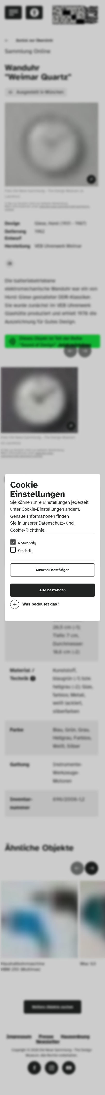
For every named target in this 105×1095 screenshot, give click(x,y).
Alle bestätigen (52, 590)
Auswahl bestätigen (52, 570)
